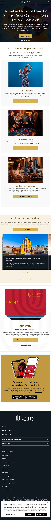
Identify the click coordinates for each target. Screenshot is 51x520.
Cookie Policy (5, 486)
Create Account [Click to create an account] (7, 430)
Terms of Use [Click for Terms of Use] (5, 465)
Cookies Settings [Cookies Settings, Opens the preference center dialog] (10, 514)
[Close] (47, 502)
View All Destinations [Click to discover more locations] (25, 229)
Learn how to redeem (26, 196)
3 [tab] (26, 40)
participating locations (31, 192)
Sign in (4, 427)
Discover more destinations (25, 279)
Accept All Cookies (41, 514)
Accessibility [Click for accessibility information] (5, 469)
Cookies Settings (6, 489)
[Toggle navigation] (2, 2)
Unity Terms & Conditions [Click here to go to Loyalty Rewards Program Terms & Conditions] (8, 462)
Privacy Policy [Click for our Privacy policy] (5, 472)
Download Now (25, 36)
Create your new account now (25, 340)
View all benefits (25, 101)
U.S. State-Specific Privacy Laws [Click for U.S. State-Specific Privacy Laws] (10, 476)
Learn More (38, 392)
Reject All (30, 514)
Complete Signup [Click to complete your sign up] (7, 434)
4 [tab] (29, 40)
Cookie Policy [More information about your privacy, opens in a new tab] (42, 510)
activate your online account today (33, 347)
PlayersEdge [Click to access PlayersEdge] (5, 455)
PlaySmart (4, 458)
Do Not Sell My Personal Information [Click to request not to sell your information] (11, 483)
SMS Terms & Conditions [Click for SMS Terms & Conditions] (8, 479)
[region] (25, 509)
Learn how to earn (25, 148)
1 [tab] (22, 40)
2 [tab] (24, 40)
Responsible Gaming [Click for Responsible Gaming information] (7, 451)
